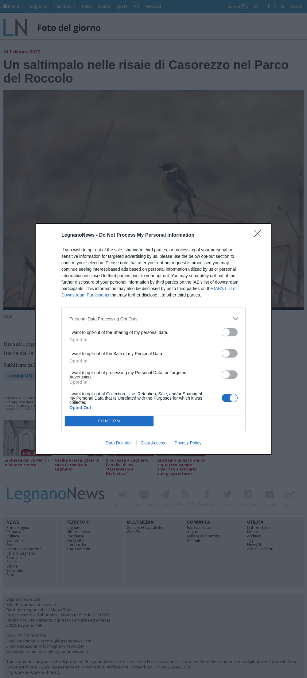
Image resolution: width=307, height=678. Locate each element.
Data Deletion (119, 442)
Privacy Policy (188, 442)
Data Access (153, 442)
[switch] (230, 332)
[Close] (260, 235)
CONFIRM (109, 421)
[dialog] (153, 339)
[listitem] (153, 319)
